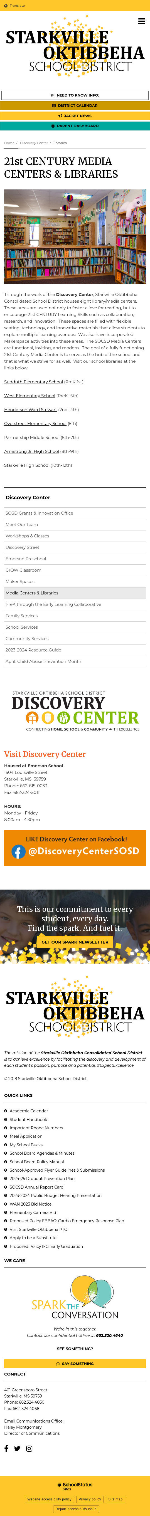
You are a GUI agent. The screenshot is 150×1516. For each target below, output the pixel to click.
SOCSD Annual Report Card (36, 1187)
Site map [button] (115, 1499)
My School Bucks (26, 1144)
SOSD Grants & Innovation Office (39, 513)
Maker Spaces (20, 581)
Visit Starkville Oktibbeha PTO (38, 1229)
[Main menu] (141, 21)
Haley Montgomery (23, 1427)
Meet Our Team (22, 524)
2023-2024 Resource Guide (33, 650)
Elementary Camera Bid (33, 1212)
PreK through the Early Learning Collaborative (53, 604)
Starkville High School (27, 465)
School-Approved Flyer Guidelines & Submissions (57, 1170)
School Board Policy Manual (37, 1161)
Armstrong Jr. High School (31, 451)
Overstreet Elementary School (35, 423)
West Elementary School (29, 395)
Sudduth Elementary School (33, 381)
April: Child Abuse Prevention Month (43, 661)
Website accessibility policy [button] (49, 1499)
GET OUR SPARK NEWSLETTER (74, 942)
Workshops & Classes (27, 536)
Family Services (22, 615)
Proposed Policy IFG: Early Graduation (46, 1246)
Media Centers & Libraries (32, 593)
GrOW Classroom (23, 570)
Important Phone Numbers (36, 1127)
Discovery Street (23, 547)
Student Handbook (28, 1119)
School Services (22, 627)
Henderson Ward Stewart (30, 409)
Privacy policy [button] (90, 1499)
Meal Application (26, 1136)
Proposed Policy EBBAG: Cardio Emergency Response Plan (67, 1220)
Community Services (27, 638)
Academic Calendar (29, 1110)
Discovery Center (34, 143)
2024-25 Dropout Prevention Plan (42, 1178)
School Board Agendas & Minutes (42, 1153)
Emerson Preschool (26, 558)
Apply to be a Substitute (33, 1237)
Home (9, 143)
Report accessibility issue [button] (76, 1509)
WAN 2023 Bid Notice (30, 1204)
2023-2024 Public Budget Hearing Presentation (56, 1195)
